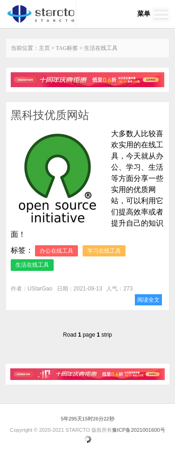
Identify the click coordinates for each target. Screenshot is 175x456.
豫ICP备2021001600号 (138, 430)
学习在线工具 (104, 251)
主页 (44, 48)
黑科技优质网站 (50, 115)
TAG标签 (67, 48)
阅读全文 (148, 300)
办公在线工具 (56, 251)
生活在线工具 (32, 265)
